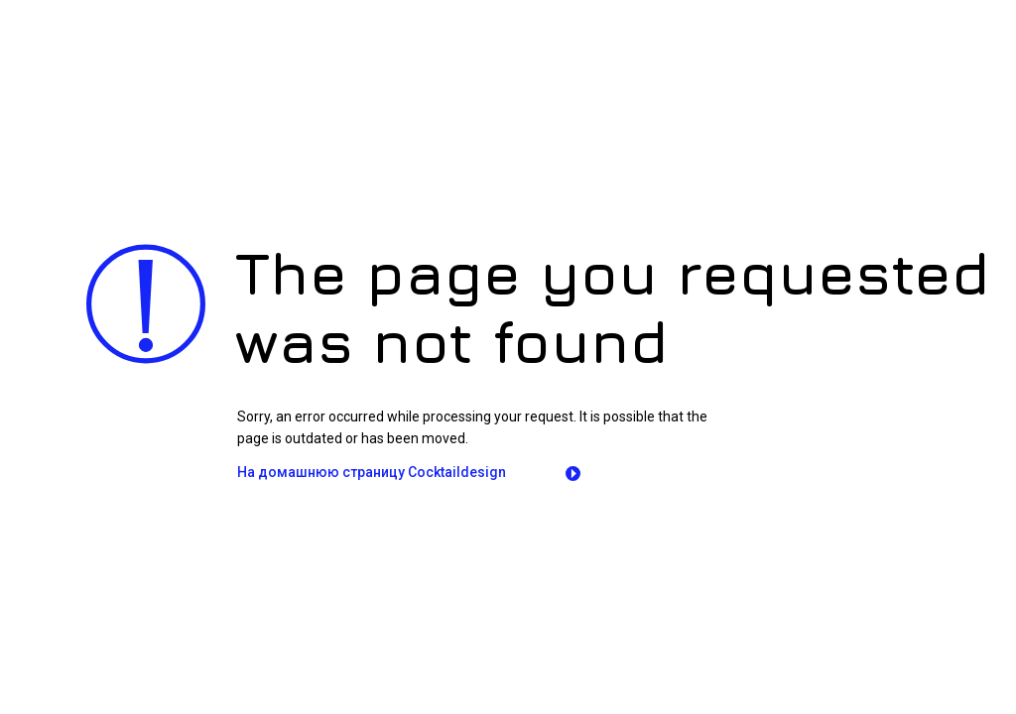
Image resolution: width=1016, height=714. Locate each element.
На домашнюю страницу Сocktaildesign (371, 472)
